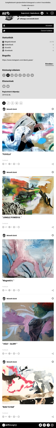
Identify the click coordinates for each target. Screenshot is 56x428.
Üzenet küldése (46, 31)
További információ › (28, 5)
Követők (8, 48)
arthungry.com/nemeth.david (29, 19)
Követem (49, 26)
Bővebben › (49, 64)
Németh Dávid (9, 109)
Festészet (5, 160)
